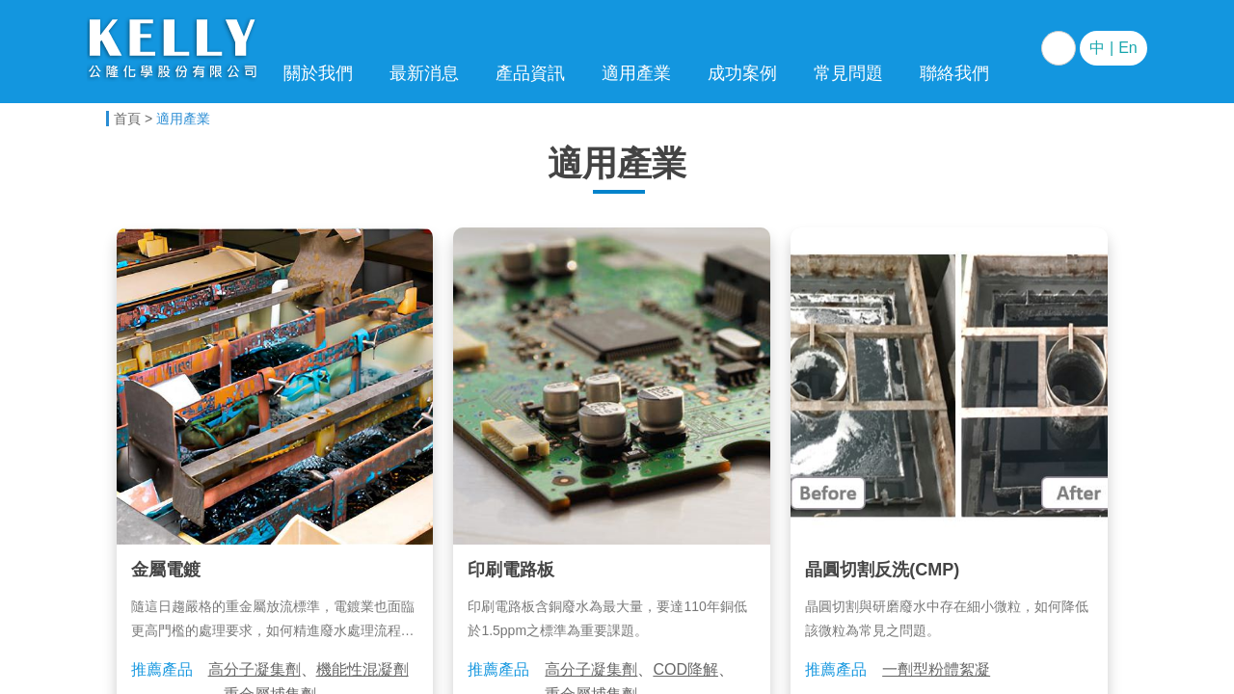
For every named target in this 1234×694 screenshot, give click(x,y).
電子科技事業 (174, 50)
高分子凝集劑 (254, 669)
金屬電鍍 (166, 569)
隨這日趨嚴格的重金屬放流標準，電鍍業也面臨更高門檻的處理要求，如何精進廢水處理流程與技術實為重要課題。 (273, 621)
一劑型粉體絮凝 (936, 669)
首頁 (127, 118)
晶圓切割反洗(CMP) (882, 569)
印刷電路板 (511, 569)
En (1128, 48)
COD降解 (685, 669)
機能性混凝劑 (362, 669)
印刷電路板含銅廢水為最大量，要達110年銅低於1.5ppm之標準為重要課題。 (607, 618)
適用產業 (183, 118)
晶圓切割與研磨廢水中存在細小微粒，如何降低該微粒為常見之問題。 (946, 618)
